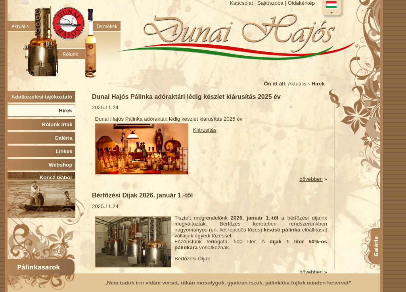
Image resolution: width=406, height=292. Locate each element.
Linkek (65, 151)
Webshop (62, 165)
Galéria (64, 138)
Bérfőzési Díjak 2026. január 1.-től (142, 195)
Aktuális (297, 84)
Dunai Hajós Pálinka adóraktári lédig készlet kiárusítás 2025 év (186, 96)
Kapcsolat (241, 3)
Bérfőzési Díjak (192, 259)
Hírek (67, 111)
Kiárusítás (204, 130)
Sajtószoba (270, 3)
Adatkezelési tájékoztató (43, 97)
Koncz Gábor (57, 177)
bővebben (311, 179)
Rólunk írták (58, 124)
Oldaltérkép (301, 3)
